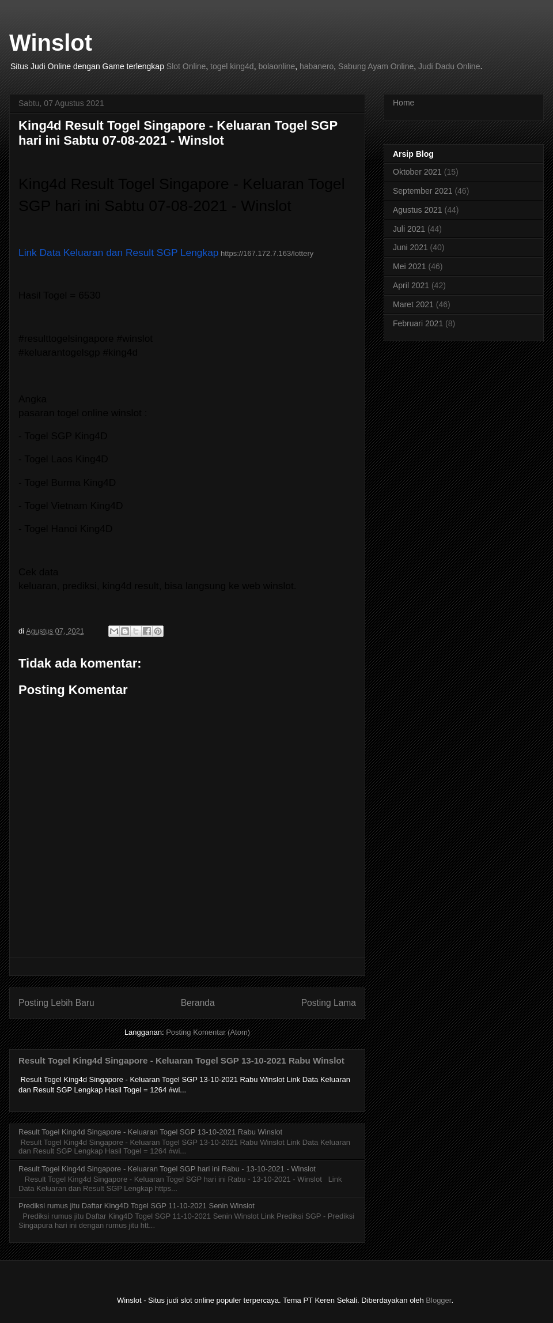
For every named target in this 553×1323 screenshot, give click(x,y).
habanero (317, 66)
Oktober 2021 (417, 171)
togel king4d (232, 66)
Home (403, 102)
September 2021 (423, 190)
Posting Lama (328, 1003)
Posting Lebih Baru (56, 1003)
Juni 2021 (410, 247)
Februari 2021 (418, 323)
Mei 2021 (409, 266)
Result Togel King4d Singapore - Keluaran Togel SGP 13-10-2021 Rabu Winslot (181, 1060)
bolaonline (276, 66)
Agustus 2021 (417, 209)
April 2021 (411, 285)
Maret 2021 (413, 304)
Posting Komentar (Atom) (208, 1032)
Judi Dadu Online (449, 66)
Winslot (50, 42)
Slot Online (186, 66)
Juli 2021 (409, 228)
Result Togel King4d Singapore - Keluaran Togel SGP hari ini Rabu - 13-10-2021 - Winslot (167, 1168)
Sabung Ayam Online (376, 66)
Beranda (198, 1003)
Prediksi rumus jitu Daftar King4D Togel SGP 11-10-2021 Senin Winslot (136, 1205)
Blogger (438, 1300)
